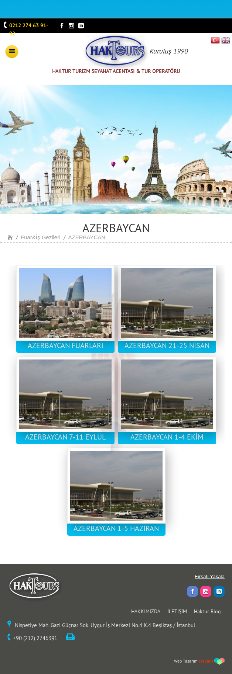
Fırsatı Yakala (210, 576)
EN (226, 40)
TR (215, 40)
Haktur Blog (207, 611)
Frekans (206, 661)
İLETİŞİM (177, 611)
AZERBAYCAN (87, 237)
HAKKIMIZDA (145, 611)
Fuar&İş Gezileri (41, 237)
